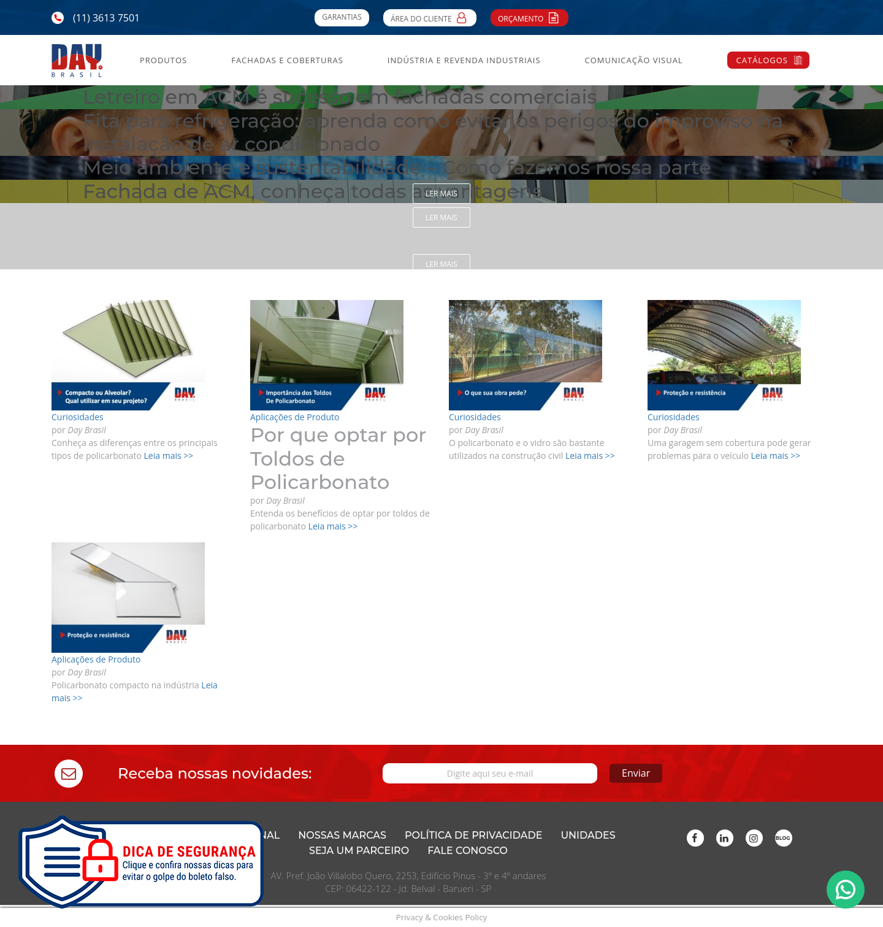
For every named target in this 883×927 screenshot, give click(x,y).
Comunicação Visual (633, 60)
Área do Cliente (430, 17)
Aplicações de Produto (294, 417)
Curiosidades (78, 417)
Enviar (636, 773)
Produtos (163, 60)
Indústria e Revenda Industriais (464, 60)
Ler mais (441, 193)
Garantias (341, 17)
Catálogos (762, 60)
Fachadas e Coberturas (287, 60)
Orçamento (529, 17)
